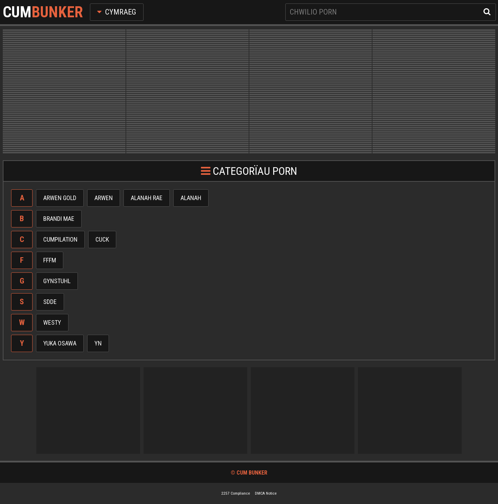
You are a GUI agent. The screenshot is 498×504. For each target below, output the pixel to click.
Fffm (49, 260)
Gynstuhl (57, 281)
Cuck (102, 239)
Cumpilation (60, 239)
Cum (43, 12)
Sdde (50, 301)
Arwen (103, 197)
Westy (52, 322)
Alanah (191, 197)
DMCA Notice (266, 493)
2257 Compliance (235, 493)
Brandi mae (58, 218)
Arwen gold (59, 197)
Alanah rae (147, 197)
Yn (98, 343)
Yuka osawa (59, 343)
